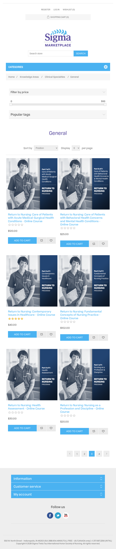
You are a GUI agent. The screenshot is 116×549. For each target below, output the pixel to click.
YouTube (66, 515)
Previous (70, 454)
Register (45, 9)
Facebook (50, 515)
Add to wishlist (51, 240)
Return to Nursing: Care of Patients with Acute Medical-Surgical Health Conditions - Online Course (31, 218)
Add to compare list (41, 240)
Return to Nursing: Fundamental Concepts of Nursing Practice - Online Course (81, 315)
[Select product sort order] (46, 148)
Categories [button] (15, 67)
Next (106, 454)
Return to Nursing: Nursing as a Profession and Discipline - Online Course (82, 409)
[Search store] (51, 53)
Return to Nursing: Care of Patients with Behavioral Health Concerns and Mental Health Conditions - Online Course (82, 219)
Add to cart (22, 240)
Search (80, 53)
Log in (57, 9)
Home (11, 76)
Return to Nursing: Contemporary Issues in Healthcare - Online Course (31, 313)
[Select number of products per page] (76, 148)
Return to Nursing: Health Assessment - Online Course (26, 407)
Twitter (58, 515)
